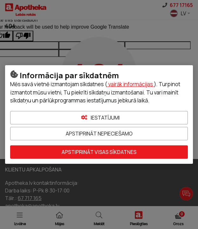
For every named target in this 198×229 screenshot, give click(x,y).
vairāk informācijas (130, 84)
